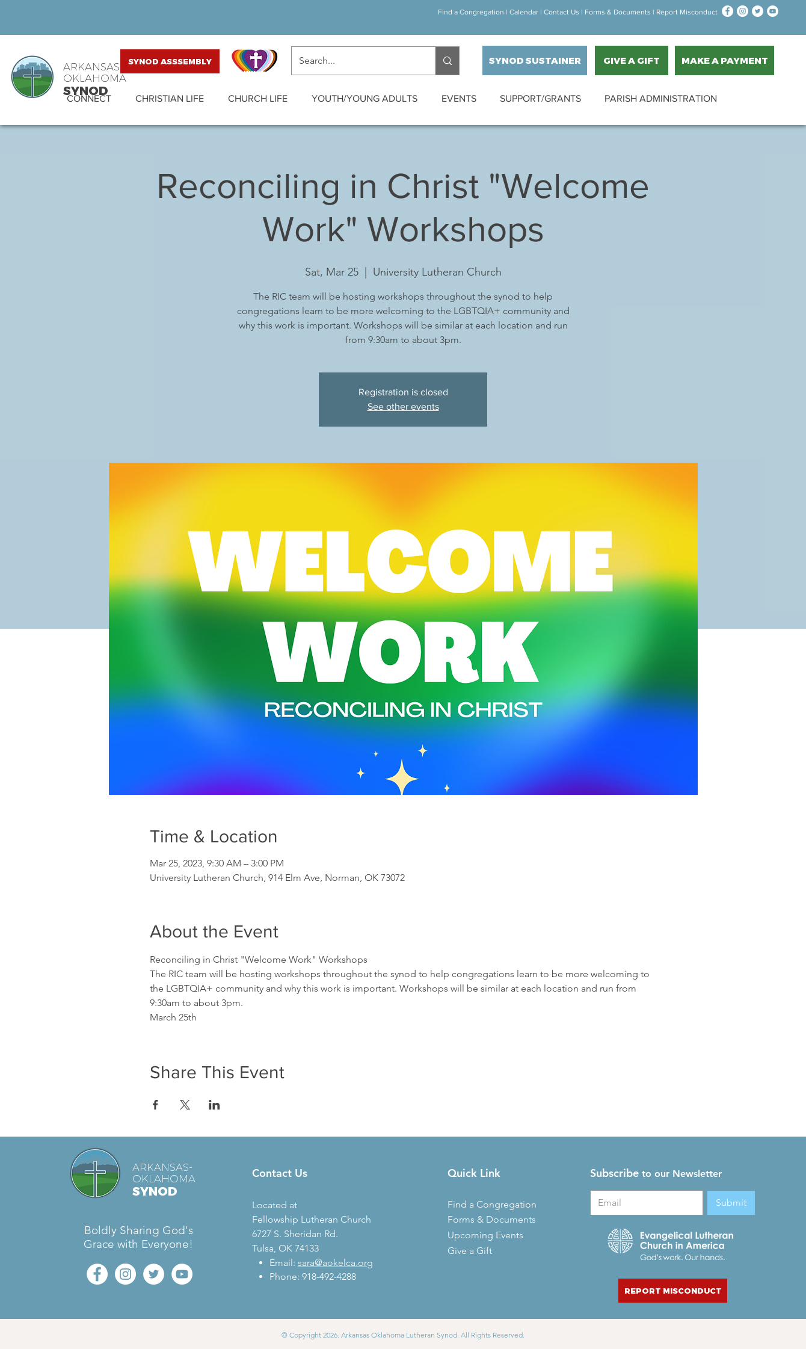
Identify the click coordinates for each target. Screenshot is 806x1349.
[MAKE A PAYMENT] (724, 60)
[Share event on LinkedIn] (214, 1105)
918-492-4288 (329, 1276)
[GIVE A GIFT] (631, 60)
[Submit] (731, 1203)
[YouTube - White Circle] (772, 11)
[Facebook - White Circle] (727, 11)
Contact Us (561, 12)
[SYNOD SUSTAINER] (534, 60)
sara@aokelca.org (335, 1262)
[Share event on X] (185, 1105)
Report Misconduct (686, 12)
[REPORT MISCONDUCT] (672, 1291)
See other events (403, 406)
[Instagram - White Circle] (742, 11)
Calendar (523, 12)
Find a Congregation (470, 12)
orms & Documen (617, 12)
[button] (89, 99)
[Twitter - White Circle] (757, 11)
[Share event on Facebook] (155, 1105)
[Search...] (354, 61)
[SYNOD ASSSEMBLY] (170, 61)
